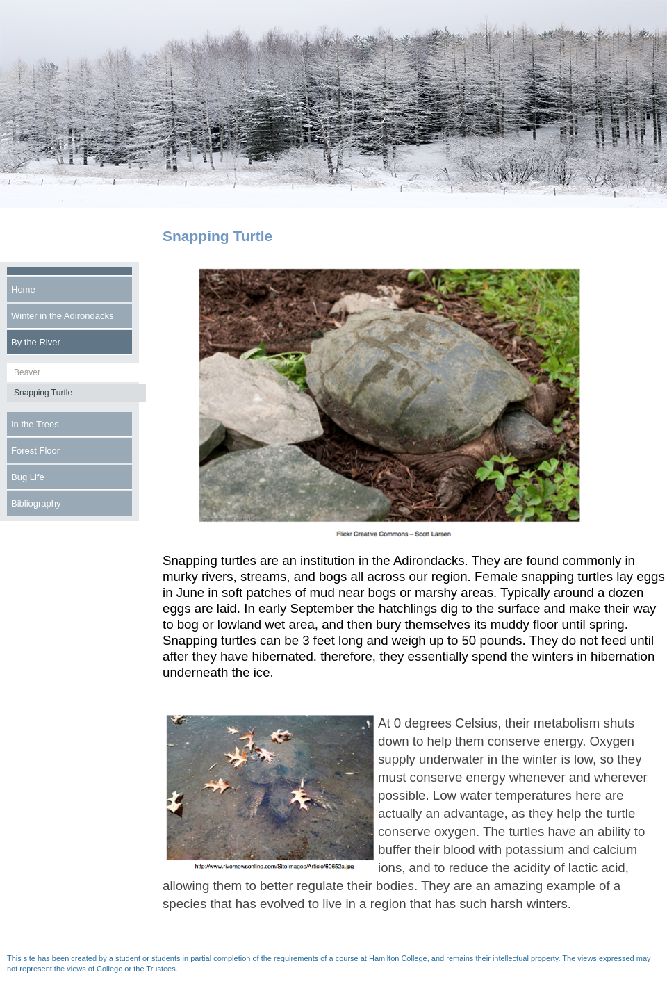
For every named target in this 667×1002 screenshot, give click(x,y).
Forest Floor (35, 450)
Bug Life (27, 477)
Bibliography (36, 503)
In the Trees (35, 424)
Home (23, 289)
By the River (35, 342)
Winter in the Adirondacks (62, 316)
